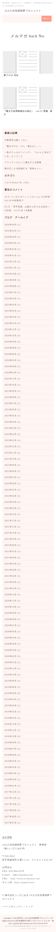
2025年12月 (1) (12, 262)
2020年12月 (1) (12, 594)
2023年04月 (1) (12, 422)
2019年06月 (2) (12, 693)
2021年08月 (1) (12, 545)
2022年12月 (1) (12, 446)
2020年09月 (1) (12, 613)
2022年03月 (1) (12, 502)
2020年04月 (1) (12, 644)
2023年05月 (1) (12, 416)
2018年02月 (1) (12, 779)
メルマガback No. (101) (16, 182)
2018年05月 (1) (12, 761)
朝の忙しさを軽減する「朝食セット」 (24, 168)
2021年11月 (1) (12, 527)
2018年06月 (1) (12, 755)
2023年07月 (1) (12, 403)
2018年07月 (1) (12, 749)
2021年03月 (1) (12, 576)
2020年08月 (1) (12, 619)
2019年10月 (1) (12, 675)
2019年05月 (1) (12, 699)
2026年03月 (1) (12, 243)
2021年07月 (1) (12, 551)
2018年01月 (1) (12, 786)
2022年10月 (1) (12, 459)
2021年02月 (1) (12, 582)
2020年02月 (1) (12, 656)
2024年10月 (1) (12, 335)
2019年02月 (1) (12, 712)
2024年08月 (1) (12, 348)
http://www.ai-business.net (25, 878)
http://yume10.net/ (24, 882)
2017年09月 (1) (12, 810)
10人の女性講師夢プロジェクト (22, 10)
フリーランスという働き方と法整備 (22, 162)
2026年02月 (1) (12, 249)
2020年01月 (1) (12, 662)
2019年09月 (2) (12, 681)
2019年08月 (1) (12, 687)
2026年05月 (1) (12, 231)
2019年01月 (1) (12, 718)
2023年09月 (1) (12, 391)
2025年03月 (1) (12, 311)
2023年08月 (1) (12, 397)
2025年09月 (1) (12, 280)
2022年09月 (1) (12, 465)
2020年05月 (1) (12, 638)
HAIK (34, 928)
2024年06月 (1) (12, 354)
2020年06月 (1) (12, 631)
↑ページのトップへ (12, 906)
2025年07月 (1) (12, 292)
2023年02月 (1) (12, 434)
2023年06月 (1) (12, 409)
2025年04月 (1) (12, 305)
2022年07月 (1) (12, 477)
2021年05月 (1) (12, 564)
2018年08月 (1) (12, 742)
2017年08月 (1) (12, 817)
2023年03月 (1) (12, 428)
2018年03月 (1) (12, 773)
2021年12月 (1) (12, 521)
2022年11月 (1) (12, 453)
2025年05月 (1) (12, 298)
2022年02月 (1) (12, 508)
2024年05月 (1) (12, 360)
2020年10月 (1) (12, 607)
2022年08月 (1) (12, 471)
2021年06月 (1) (12, 558)
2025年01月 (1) (12, 323)
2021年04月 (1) (12, 570)
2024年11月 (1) (12, 329)
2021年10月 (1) (12, 533)
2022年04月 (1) (12, 496)
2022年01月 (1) (12, 514)
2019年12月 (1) (12, 668)
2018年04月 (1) (12, 767)
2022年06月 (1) (12, 483)
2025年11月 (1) (12, 268)
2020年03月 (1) (12, 650)
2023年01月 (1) (12, 440)
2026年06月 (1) (12, 225)
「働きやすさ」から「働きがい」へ (22, 146)
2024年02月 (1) (12, 372)
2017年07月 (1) (12, 823)
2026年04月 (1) (12, 237)
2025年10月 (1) (12, 274)
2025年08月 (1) (12, 286)
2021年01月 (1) (12, 588)
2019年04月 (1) (12, 705)
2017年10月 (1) (12, 804)
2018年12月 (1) (12, 724)
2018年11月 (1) (12, 730)
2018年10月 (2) (12, 736)
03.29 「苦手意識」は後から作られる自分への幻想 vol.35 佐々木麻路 (27, 209)
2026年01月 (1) (12, 255)
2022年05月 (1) (12, 490)
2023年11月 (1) (12, 379)
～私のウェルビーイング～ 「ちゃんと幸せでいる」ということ (27, 154)
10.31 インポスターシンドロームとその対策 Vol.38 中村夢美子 (28, 199)
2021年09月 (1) (12, 539)
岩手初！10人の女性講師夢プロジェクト (33, 918)
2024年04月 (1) (12, 366)
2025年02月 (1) (12, 317)
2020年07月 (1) (12, 625)
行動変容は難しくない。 (17, 140)
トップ (29, 906)
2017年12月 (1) (12, 792)
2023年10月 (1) (12, 385)
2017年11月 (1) (12, 798)
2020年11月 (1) (12, 601)
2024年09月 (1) (12, 342)
